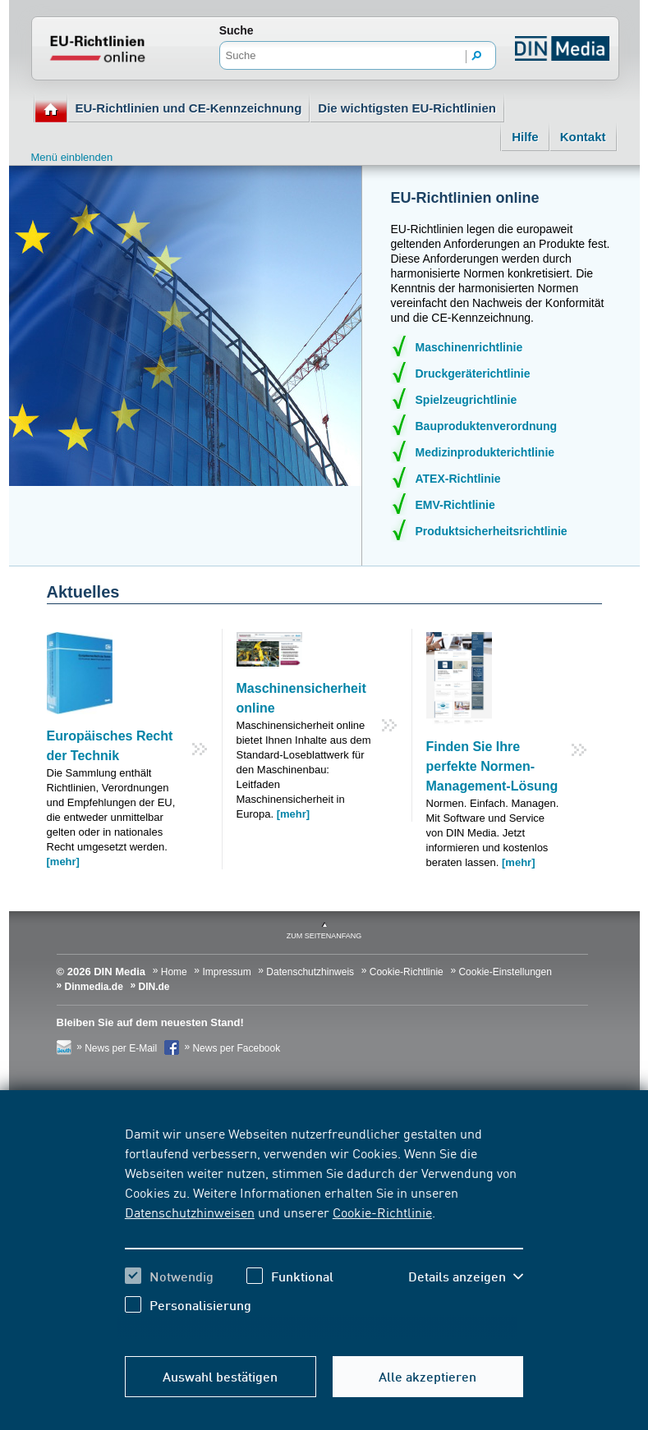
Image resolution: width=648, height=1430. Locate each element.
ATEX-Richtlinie (458, 478)
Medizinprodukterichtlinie (485, 452)
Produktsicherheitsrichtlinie (492, 531)
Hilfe (525, 137)
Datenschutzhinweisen (190, 1212)
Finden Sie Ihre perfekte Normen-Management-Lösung (492, 766)
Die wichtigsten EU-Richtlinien (407, 108)
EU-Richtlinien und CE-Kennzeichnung (189, 108)
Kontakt (583, 137)
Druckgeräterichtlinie (473, 373)
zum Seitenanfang (324, 936)
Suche (236, 30)
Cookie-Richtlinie (382, 1212)
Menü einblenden (72, 157)
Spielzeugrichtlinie (466, 399)
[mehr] (63, 861)
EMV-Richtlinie (455, 504)
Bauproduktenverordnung (487, 426)
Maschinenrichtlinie (469, 347)
